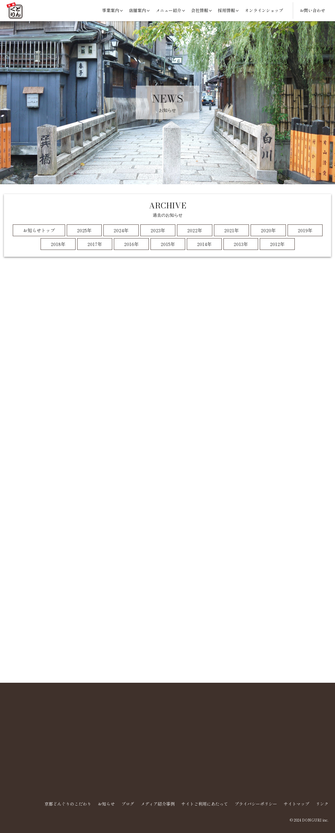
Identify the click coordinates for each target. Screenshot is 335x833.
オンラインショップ (264, 10)
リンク (322, 804)
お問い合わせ (312, 10)
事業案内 (110, 10)
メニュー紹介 (168, 10)
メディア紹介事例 (158, 804)
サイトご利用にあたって (204, 804)
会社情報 (199, 10)
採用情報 (226, 10)
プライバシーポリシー (256, 804)
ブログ (127, 804)
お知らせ (106, 804)
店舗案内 (137, 10)
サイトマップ (296, 804)
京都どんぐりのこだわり (67, 804)
